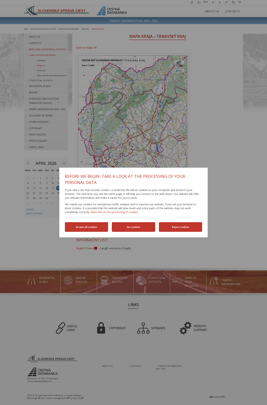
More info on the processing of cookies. (114, 212)
